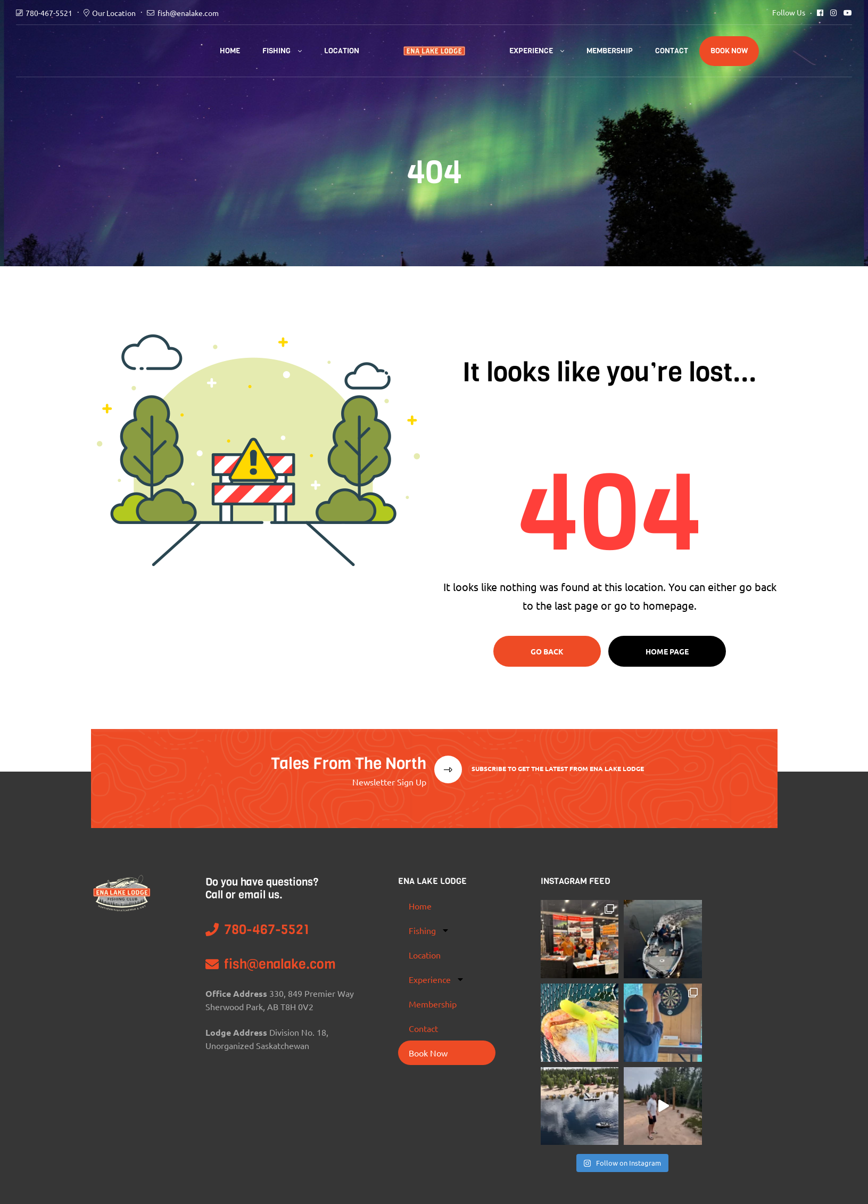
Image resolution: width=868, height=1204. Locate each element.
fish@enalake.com (188, 13)
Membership (609, 51)
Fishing (276, 51)
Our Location (114, 13)
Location (341, 51)
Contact (671, 51)
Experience (531, 51)
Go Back (547, 651)
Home (230, 51)
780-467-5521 (49, 13)
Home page (667, 651)
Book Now (729, 51)
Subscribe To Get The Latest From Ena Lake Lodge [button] (557, 768)
